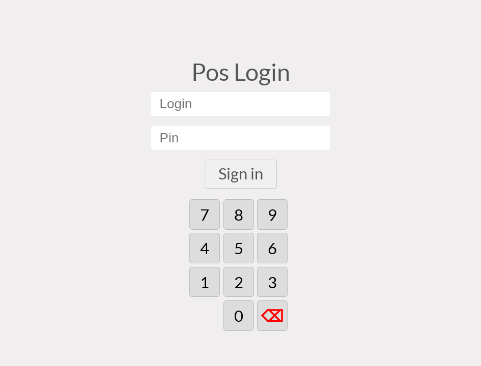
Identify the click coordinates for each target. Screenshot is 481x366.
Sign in (240, 173)
